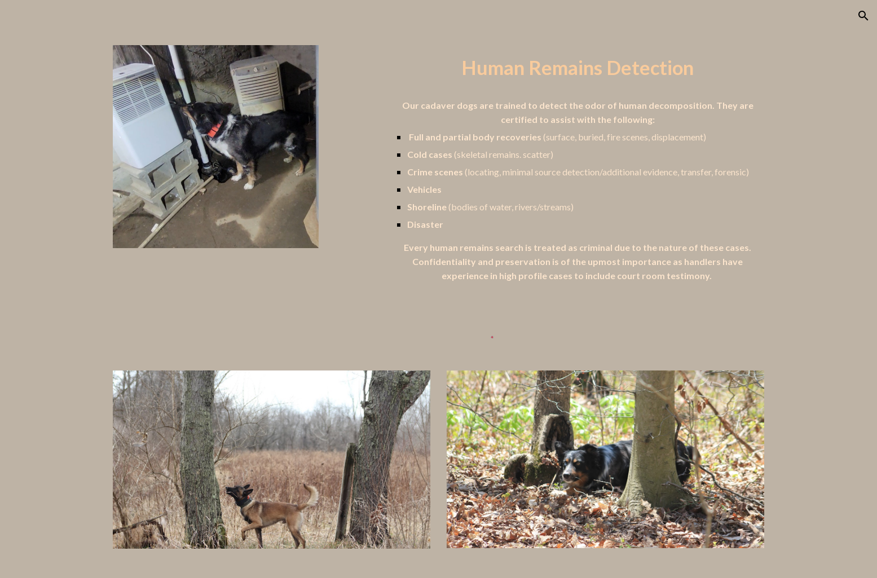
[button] (863, 15)
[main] (577, 68)
